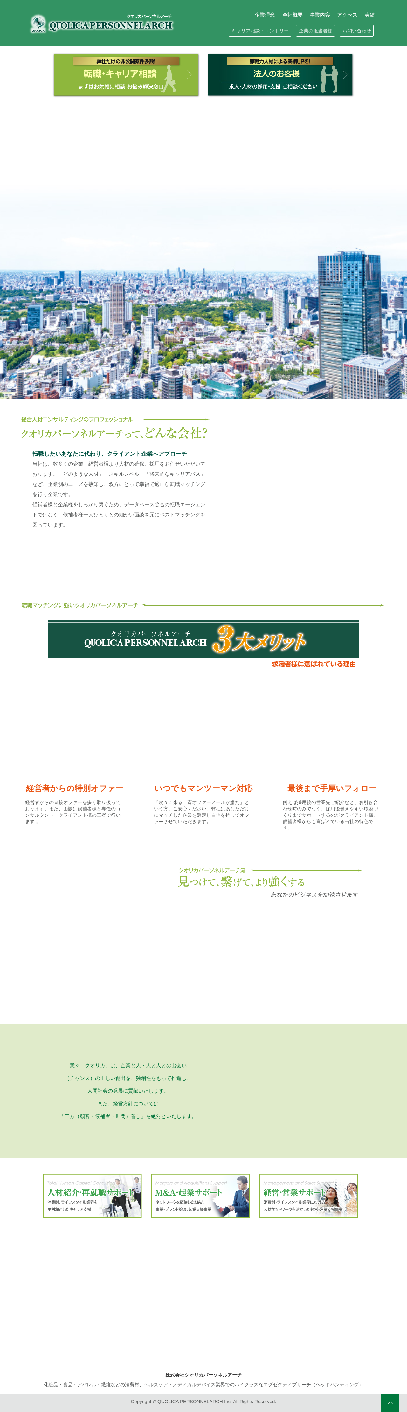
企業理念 (265, 14)
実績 (370, 14)
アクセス (347, 14)
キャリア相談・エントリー (260, 30)
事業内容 (320, 14)
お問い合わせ (356, 30)
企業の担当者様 (315, 30)
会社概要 (292, 14)
